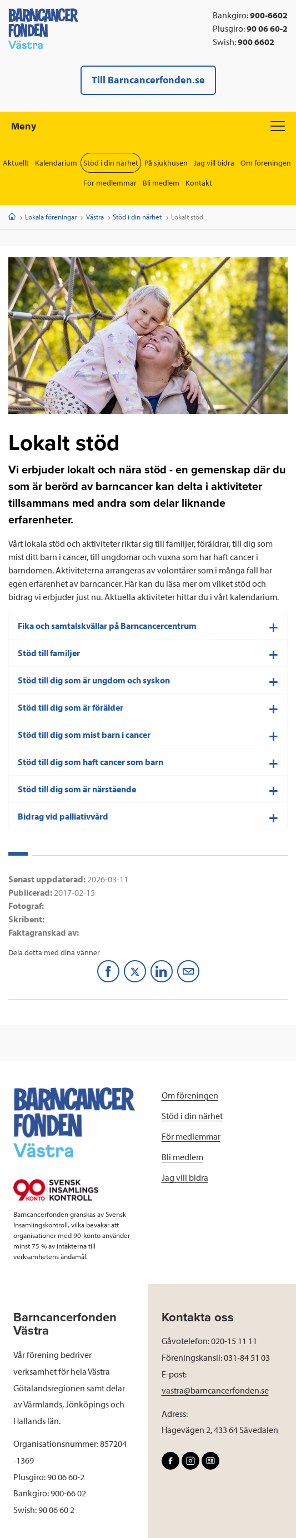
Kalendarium (56, 163)
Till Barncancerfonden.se (148, 79)
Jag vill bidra (214, 163)
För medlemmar (110, 183)
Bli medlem (161, 183)
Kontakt (198, 183)
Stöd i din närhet (110, 163)
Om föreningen (265, 163)
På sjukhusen (166, 163)
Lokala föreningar (51, 216)
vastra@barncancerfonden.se (215, 1390)
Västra (95, 216)
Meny (148, 125)
